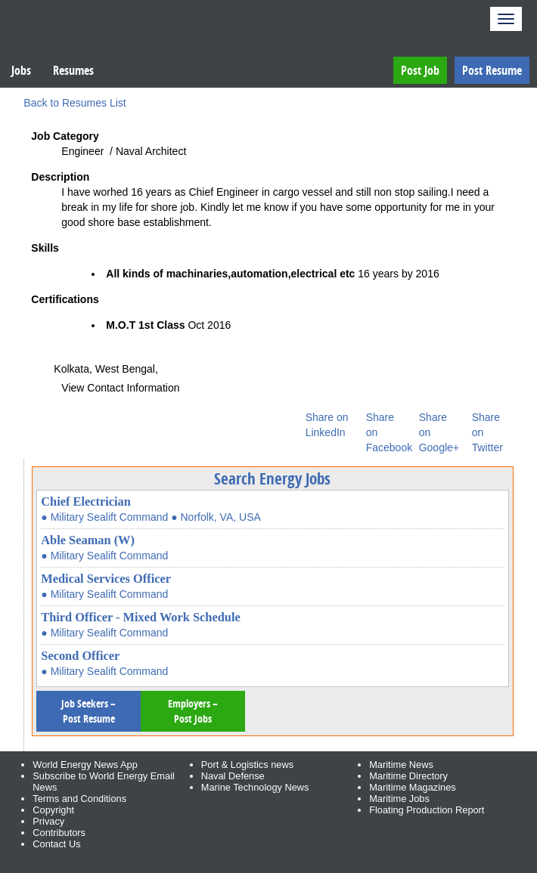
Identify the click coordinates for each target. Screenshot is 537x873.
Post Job (420, 70)
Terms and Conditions (79, 798)
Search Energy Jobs (272, 478)
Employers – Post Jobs (193, 711)
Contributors (59, 832)
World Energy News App (85, 764)
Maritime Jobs (399, 798)
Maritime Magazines (412, 787)
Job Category (64, 136)
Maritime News (401, 764)
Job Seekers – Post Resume (88, 711)
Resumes (73, 70)
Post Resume (492, 70)
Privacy (48, 821)
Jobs (21, 70)
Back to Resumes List (74, 103)
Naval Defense (233, 776)
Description (60, 177)
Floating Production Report (426, 810)
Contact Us (56, 844)
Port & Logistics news (247, 764)
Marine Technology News (255, 787)
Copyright (53, 810)
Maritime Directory (408, 776)
